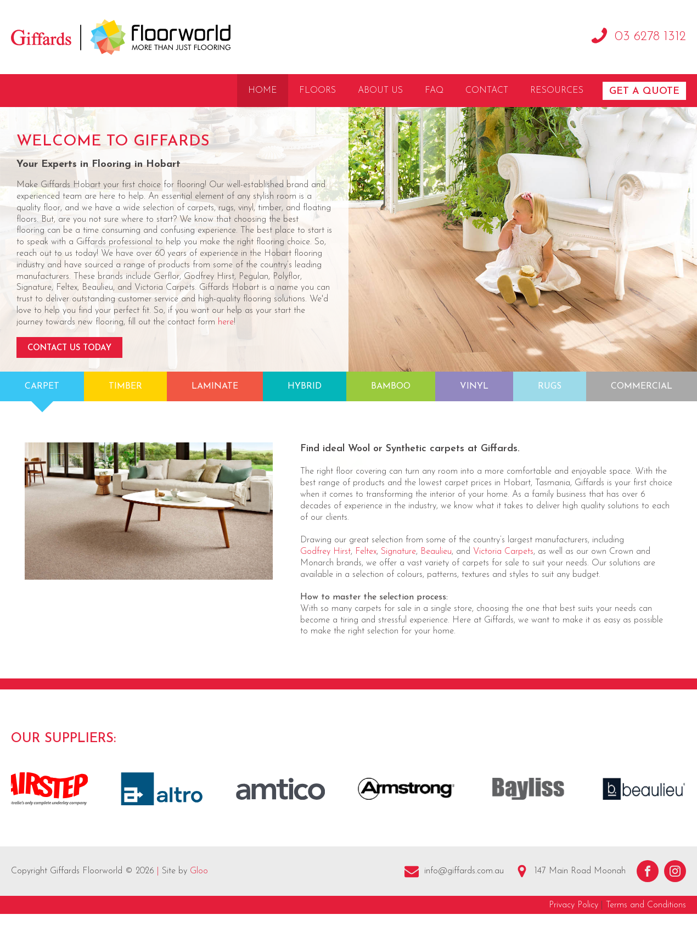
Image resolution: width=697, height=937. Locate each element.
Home (262, 90)
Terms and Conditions (646, 905)
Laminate (215, 386)
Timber (125, 386)
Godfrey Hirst (325, 551)
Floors (317, 90)
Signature (398, 551)
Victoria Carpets (503, 551)
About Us (380, 90)
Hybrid (305, 386)
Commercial (641, 386)
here (226, 322)
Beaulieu (436, 551)
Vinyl (474, 386)
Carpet (42, 386)
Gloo (199, 871)
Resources (556, 90)
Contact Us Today (69, 348)
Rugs (549, 386)
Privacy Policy (573, 905)
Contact (486, 90)
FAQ (434, 90)
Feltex (365, 551)
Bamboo (391, 386)
